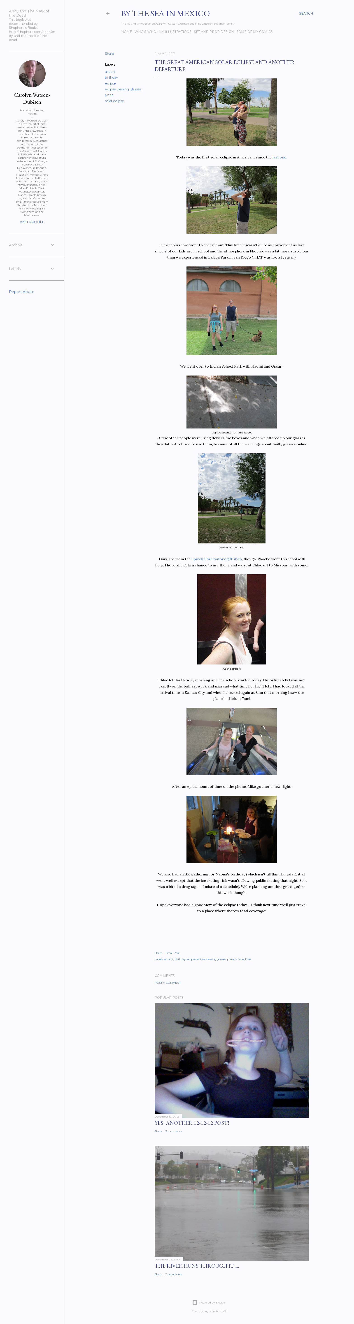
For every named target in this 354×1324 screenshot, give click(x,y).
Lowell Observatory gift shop (216, 559)
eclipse (110, 83)
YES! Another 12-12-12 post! (192, 1122)
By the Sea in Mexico (165, 13)
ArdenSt (221, 1311)
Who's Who (145, 32)
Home (126, 32)
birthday (111, 78)
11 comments (173, 1274)
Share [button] (109, 54)
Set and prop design (214, 32)
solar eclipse (114, 101)
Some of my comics (254, 32)
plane (109, 95)
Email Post (172, 953)
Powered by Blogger (209, 1302)
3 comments (173, 1131)
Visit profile (32, 222)
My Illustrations (175, 32)
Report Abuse (21, 292)
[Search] (306, 13)
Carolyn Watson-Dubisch (32, 98)
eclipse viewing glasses (123, 89)
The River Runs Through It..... (197, 1265)
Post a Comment (168, 982)
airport (110, 72)
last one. (279, 157)
